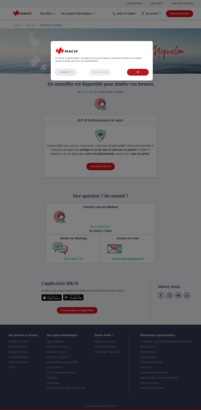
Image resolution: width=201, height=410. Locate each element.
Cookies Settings (100, 72)
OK (137, 72)
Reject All (65, 72)
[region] (102, 60)
